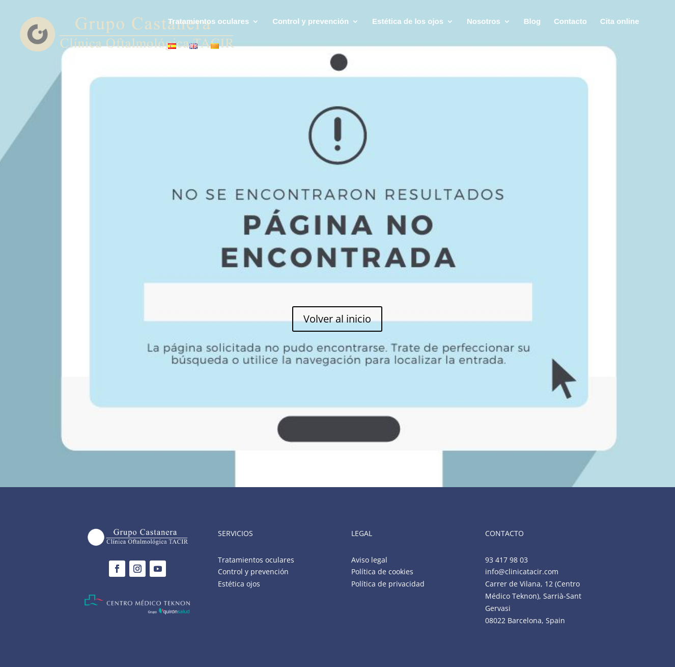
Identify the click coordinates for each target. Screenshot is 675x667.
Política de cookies (382, 571)
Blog (532, 21)
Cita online (619, 21)
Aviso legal (369, 560)
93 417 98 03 (506, 560)
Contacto (570, 21)
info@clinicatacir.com (521, 571)
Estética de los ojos (407, 21)
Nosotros (483, 21)
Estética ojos (239, 584)
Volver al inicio (337, 319)
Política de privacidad (388, 584)
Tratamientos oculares (208, 21)
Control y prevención (310, 21)
